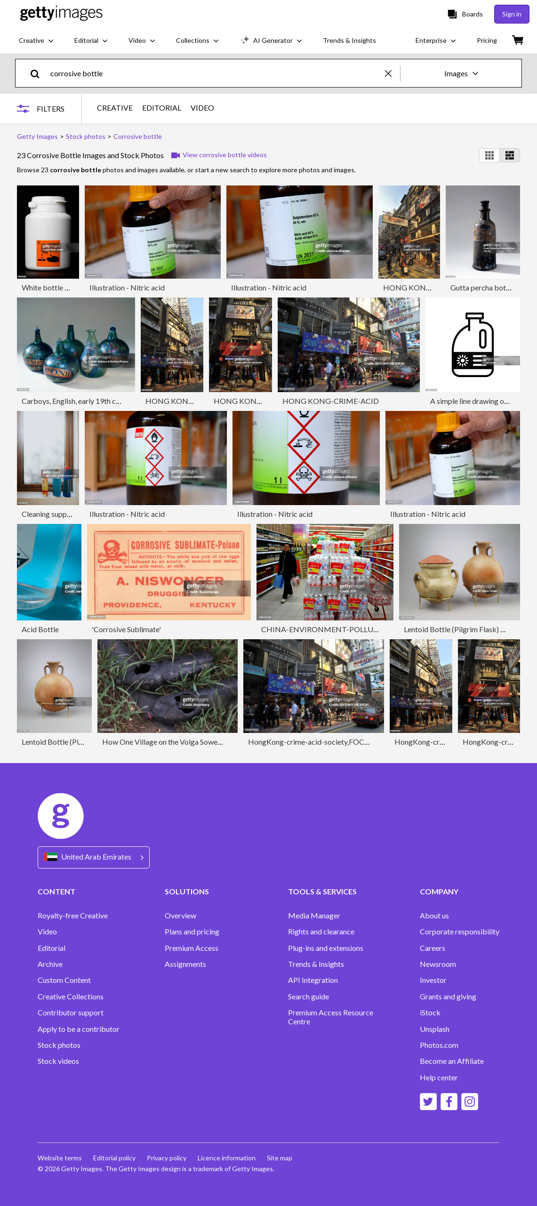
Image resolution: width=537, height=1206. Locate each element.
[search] (39, 73)
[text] (216, 73)
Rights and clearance (321, 931)
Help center (439, 1077)
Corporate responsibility (459, 931)
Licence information (227, 1158)
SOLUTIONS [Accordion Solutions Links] (187, 891)
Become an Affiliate (452, 1061)
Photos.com (439, 1045)
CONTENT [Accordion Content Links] (56, 891)
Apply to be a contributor (79, 1029)
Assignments (185, 964)
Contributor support (71, 1012)
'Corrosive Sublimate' (126, 629)
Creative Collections (71, 996)
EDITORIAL (161, 108)
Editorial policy (114, 1158)
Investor (433, 980)
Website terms (60, 1158)
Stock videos (58, 1061)
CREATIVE (115, 108)
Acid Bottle (40, 629)
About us (434, 915)
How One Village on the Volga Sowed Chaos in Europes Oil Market (209, 741)
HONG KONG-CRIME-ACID (431, 287)
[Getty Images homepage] (61, 14)
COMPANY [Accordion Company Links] (439, 891)
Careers (432, 948)
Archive (50, 964)
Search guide (308, 996)
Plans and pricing (192, 931)
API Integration (313, 980)
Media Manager (314, 915)
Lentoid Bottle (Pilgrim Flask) (69, 741)
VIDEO (202, 108)
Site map (279, 1158)
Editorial (51, 948)
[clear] (392, 73)
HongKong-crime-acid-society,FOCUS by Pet (322, 741)
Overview (180, 915)
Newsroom (438, 964)
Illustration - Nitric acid (127, 287)
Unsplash (434, 1029)
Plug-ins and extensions (325, 948)
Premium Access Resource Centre (330, 1016)
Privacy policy (166, 1158)
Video (47, 931)
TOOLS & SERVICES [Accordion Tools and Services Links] (322, 891)
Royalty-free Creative (73, 915)
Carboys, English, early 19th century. (79, 400)
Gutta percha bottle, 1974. (493, 287)
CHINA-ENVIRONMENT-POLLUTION (327, 629)
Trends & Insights (316, 964)
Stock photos (59, 1045)
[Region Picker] (94, 857)
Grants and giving (448, 996)
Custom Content (64, 980)
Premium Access (191, 948)
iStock (430, 1012)
